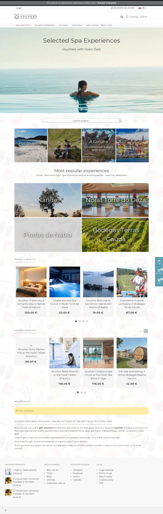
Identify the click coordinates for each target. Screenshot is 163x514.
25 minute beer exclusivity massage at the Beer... (26, 480)
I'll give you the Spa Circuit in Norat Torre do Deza (64, 304)
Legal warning (105, 470)
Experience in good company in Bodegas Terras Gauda (132, 304)
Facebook (77, 473)
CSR (100, 483)
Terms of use (105, 473)
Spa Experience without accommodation (82, 175)
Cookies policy (105, 480)
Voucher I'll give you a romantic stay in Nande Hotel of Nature (31, 304)
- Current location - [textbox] (80, 120)
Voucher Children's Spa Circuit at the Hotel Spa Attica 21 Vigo (98, 375)
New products (22, 401)
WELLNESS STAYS (23, 25)
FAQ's (49, 473)
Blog (48, 476)
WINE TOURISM (92, 25)
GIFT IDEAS (63, 25)
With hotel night (52, 175)
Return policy (105, 476)
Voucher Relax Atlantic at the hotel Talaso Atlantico (64, 375)
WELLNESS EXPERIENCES (44, 25)
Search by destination (116, 175)
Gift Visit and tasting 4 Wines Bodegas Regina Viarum (132, 375)
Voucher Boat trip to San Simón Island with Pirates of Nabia (98, 304)
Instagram (77, 470)
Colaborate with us (55, 483)
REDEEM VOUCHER (123, 8)
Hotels (39, 175)
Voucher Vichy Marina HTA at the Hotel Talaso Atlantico (31, 353)
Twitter (76, 476)
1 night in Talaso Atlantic (25, 470)
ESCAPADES (77, 25)
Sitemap (50, 480)
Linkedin (76, 480)
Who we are (52, 470)
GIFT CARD (106, 25)
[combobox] (81, 121)
